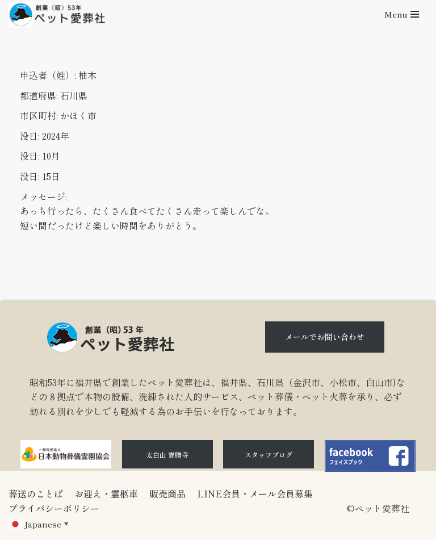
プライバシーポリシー (54, 508)
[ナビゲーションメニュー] (401, 14)
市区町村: (39, 115)
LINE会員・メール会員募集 (255, 493)
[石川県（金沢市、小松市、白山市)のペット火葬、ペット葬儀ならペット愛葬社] (57, 14)
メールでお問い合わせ (324, 336)
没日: (30, 136)
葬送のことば (36, 493)
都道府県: (39, 95)
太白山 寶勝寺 (167, 454)
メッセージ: (43, 196)
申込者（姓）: (48, 75)
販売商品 (167, 493)
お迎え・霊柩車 (106, 493)
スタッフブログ (268, 454)
